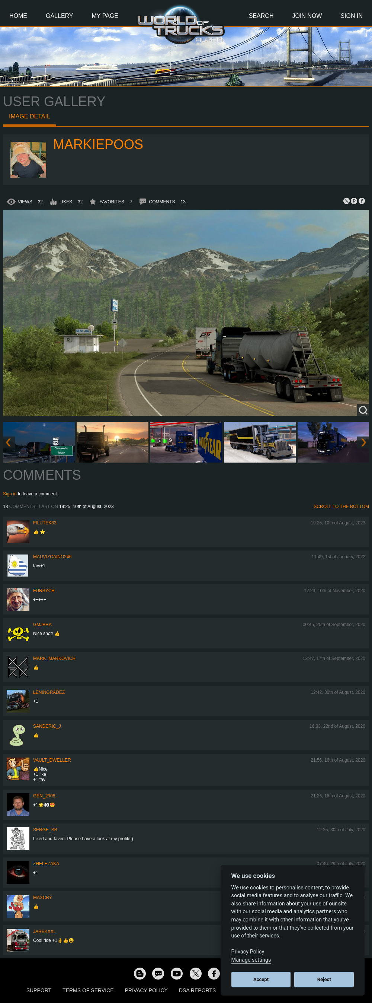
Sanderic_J (47, 726)
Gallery (59, 16)
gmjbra (42, 624)
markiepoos (98, 144)
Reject (324, 979)
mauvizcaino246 (52, 556)
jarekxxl (44, 931)
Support (38, 990)
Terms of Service (87, 990)
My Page (105, 16)
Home (18, 16)
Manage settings (251, 960)
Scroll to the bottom (341, 506)
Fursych (44, 590)
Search (261, 16)
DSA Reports (197, 990)
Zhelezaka (46, 863)
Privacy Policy (146, 990)
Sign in (10, 493)
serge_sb (45, 829)
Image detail (29, 116)
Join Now (307, 16)
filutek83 (45, 523)
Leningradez (49, 692)
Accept (261, 979)
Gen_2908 (44, 796)
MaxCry (42, 897)
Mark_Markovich (54, 658)
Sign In (351, 16)
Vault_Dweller (52, 760)
